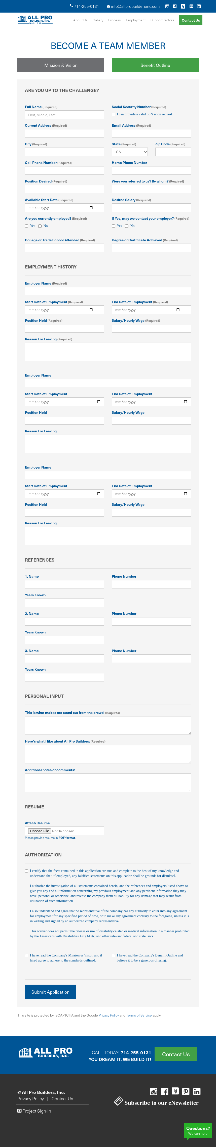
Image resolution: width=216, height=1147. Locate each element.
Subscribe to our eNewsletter (156, 1102)
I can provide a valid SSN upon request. (142, 114)
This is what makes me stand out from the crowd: (72, 712)
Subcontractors (162, 20)
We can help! (198, 1130)
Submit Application (50, 991)
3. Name (32, 650)
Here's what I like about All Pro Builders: (65, 741)
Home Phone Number (129, 162)
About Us (80, 20)
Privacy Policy (109, 1015)
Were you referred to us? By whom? (148, 180)
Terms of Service (139, 1015)
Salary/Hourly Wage (136, 320)
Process (114, 20)
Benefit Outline (155, 65)
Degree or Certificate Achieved (145, 239)
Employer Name (46, 283)
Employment (136, 20)
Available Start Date (49, 199)
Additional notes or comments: (50, 769)
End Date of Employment (140, 301)
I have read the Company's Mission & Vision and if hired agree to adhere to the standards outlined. (64, 957)
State (124, 143)
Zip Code (170, 143)
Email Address (131, 125)
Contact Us (191, 20)
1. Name (32, 576)
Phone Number (124, 576)
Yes (30, 225)
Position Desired (46, 180)
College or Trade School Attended (60, 239)
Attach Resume (37, 822)
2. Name (32, 613)
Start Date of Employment (54, 301)
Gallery (98, 20)
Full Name (41, 106)
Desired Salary (131, 199)
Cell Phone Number (48, 162)
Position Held (43, 320)
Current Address (46, 125)
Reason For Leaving (48, 338)
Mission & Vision (61, 65)
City (36, 143)
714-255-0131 (84, 6)
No (43, 226)
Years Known (35, 594)
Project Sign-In (34, 1111)
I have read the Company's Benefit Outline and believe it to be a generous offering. (151, 957)
